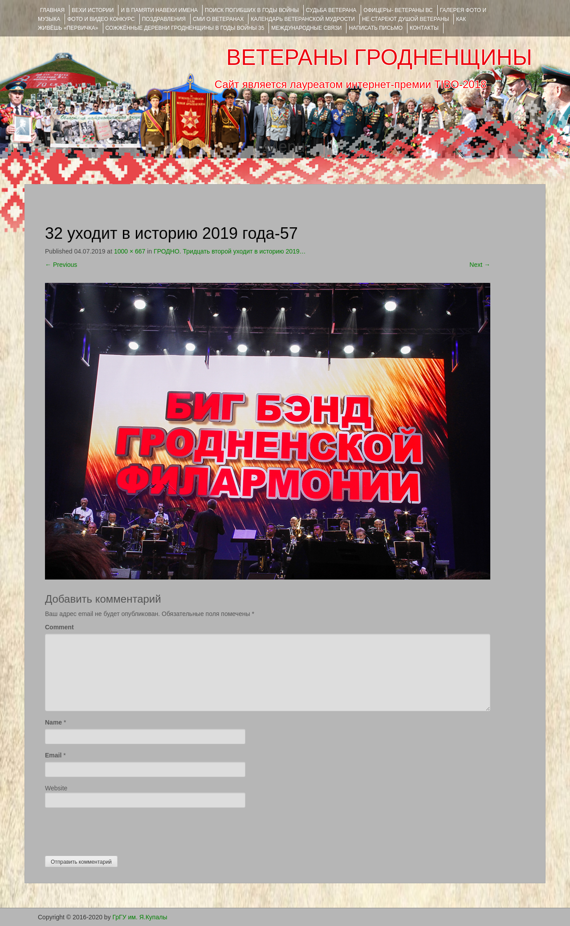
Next (479, 264)
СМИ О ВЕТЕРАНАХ (218, 19)
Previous (61, 264)
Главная (52, 10)
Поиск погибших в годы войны (252, 10)
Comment (59, 627)
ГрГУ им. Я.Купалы (140, 917)
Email (53, 755)
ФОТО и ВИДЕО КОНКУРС (100, 19)
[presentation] (112, 829)
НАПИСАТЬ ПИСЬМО (376, 28)
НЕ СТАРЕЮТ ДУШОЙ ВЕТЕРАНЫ (405, 19)
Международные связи (306, 28)
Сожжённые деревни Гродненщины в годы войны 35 (185, 28)
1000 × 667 (129, 251)
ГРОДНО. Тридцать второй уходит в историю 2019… (229, 251)
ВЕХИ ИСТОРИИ (93, 10)
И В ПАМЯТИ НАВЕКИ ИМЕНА (159, 10)
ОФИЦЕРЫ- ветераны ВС (397, 10)
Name (53, 722)
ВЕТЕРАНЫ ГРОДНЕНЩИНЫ (379, 57)
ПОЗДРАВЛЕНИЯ (164, 19)
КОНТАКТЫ (424, 28)
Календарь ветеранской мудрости (303, 19)
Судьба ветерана (331, 10)
